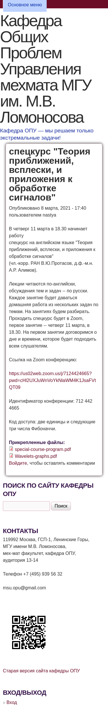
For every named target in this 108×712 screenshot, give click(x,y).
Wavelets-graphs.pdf (36, 456)
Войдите (18, 463)
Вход (12, 702)
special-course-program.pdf (43, 449)
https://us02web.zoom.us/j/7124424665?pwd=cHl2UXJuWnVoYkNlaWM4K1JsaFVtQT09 (52, 380)
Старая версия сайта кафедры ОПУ (41, 670)
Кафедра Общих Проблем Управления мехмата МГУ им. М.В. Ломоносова (45, 68)
